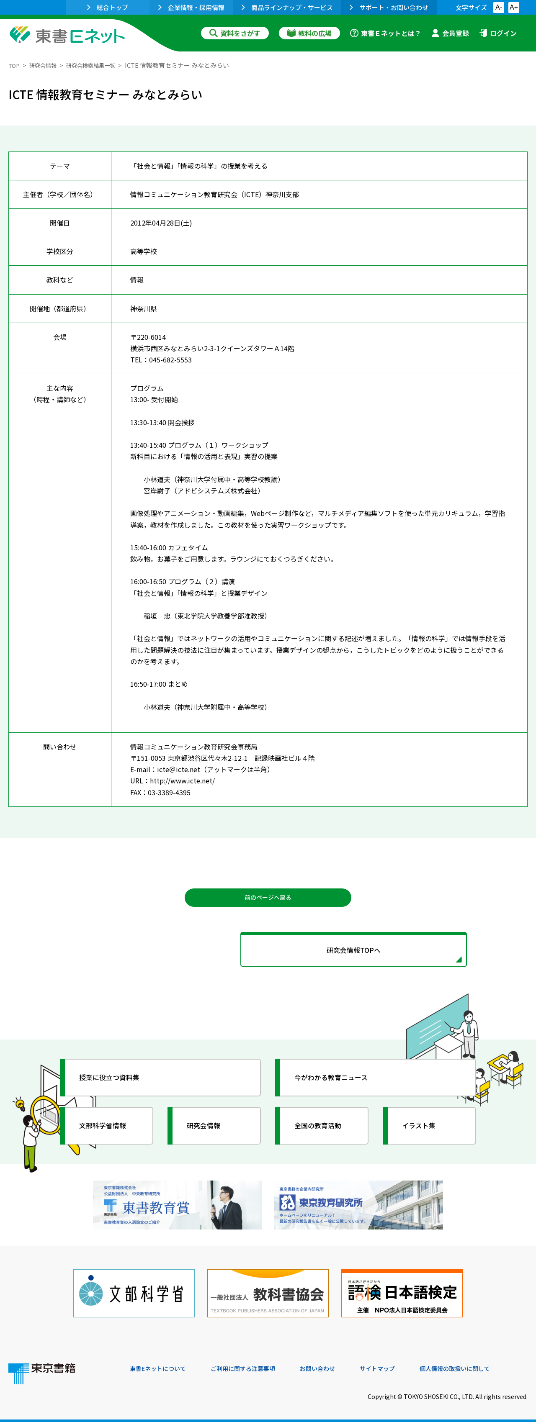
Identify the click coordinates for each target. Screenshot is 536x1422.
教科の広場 (309, 33)
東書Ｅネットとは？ (385, 33)
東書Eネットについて (162, 1365)
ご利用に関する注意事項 (256, 1365)
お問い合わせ (337, 1365)
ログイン (498, 33)
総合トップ (107, 7)
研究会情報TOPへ (268, 955)
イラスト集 (423, 1132)
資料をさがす (234, 33)
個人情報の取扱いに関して (487, 1365)
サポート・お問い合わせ (389, 7)
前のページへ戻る (268, 898)
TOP (14, 65)
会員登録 (450, 33)
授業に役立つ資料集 (115, 1084)
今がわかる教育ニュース (338, 1084)
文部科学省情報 (108, 1132)
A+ (514, 7)
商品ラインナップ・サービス (287, 7)
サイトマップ (402, 1365)
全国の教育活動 (323, 1132)
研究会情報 (46, 65)
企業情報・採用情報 (191, 7)
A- (498, 7)
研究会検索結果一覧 (100, 65)
